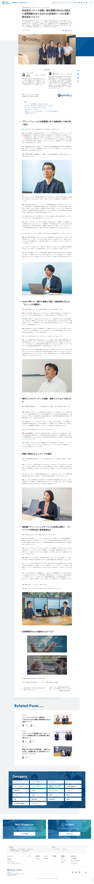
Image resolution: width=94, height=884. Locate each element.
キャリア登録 (63, 860)
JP (31, 2)
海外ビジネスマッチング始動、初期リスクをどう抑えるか (35, 107)
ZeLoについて (10, 856)
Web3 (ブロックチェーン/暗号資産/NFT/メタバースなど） (55, 786)
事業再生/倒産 (34, 799)
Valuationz (64, 849)
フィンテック (69, 790)
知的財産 (50, 795)
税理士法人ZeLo (30, 849)
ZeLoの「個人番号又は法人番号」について (15, 863)
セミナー (46, 856)
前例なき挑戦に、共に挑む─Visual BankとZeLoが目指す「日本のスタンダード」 (34, 688)
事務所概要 (9, 860)
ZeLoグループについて (12, 861)
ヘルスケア (16, 795)
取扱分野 (37, 856)
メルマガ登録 (24, 834)
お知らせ (46, 858)
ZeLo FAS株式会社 (21, 849)
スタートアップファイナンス (19, 782)
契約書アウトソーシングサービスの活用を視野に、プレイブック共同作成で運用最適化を (41, 111)
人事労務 (33, 795)
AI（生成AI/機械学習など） (71, 786)
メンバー (29, 856)
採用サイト (63, 858)
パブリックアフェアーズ (54, 790)
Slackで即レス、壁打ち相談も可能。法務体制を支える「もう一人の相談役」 (39, 105)
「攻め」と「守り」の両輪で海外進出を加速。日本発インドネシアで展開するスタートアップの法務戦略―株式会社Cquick (59, 689)
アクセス (63, 862)
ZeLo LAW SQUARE (56, 849)
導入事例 (54, 856)
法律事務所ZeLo (13, 849)
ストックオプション (53, 782)
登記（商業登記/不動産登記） (20, 803)
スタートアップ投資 (35, 782)
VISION (9, 858)
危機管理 (68, 799)
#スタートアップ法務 (26, 30)
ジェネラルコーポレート (36, 786)
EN (33, 2)
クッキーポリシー (74, 863)
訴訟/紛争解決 (51, 799)
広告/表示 (33, 790)
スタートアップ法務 (18, 786)
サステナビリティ (34, 803)
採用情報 (63, 856)
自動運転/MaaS (17, 790)
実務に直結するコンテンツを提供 (31, 109)
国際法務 (68, 795)
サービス (37, 860)
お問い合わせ (69, 834)
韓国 (15, 799)
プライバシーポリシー (75, 860)
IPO (67, 782)
